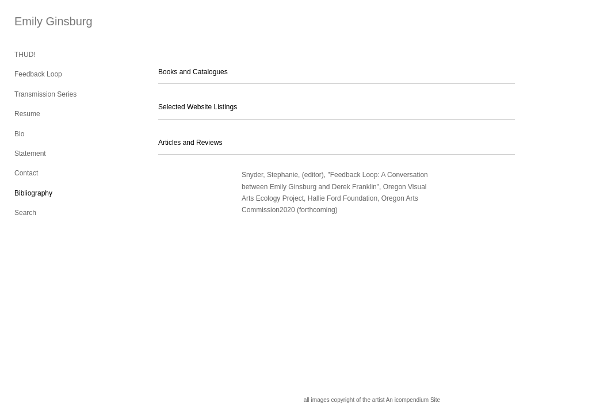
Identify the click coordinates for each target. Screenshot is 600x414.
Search (25, 213)
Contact (26, 173)
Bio (19, 134)
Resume (27, 114)
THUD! (25, 55)
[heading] (43, 21)
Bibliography (33, 193)
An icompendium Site (413, 400)
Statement (30, 154)
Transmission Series (45, 94)
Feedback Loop (38, 74)
